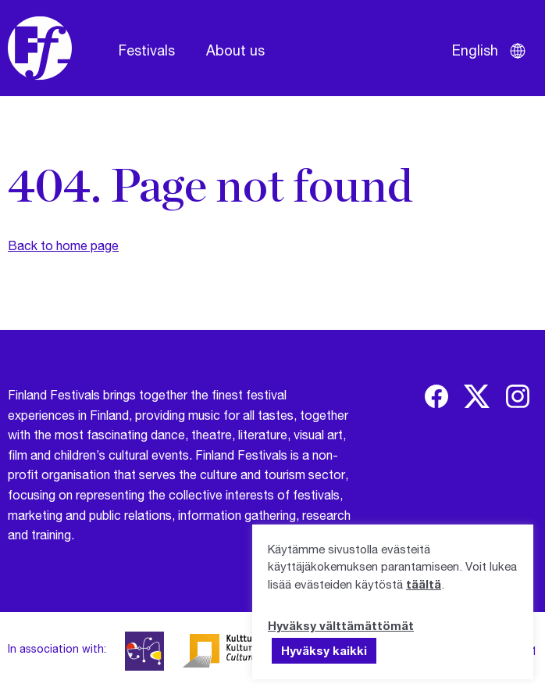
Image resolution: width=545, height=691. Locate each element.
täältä (423, 584)
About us (235, 50)
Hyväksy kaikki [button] (324, 650)
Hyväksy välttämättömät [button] (341, 625)
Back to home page (63, 245)
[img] (436, 396)
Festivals (147, 50)
